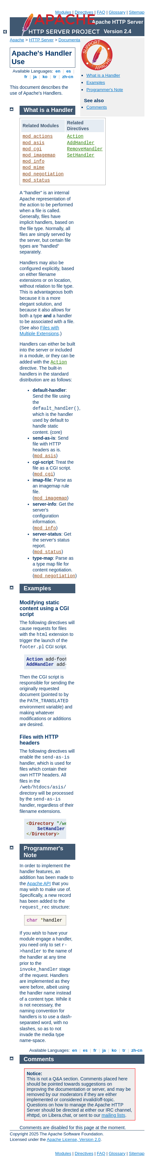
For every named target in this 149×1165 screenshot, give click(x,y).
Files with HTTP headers (39, 740)
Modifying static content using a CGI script (44, 608)
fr (26, 76)
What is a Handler (103, 75)
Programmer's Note (104, 89)
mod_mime (33, 167)
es (68, 71)
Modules (63, 12)
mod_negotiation (43, 174)
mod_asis (33, 142)
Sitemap (136, 12)
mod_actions (37, 136)
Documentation (72, 39)
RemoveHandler (85, 149)
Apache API (39, 883)
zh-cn (67, 76)
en (58, 71)
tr (55, 76)
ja (35, 76)
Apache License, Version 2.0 (73, 1139)
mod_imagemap (38, 155)
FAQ (101, 12)
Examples (95, 82)
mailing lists (113, 1115)
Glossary (117, 12)
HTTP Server (41, 39)
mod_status (36, 180)
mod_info (33, 161)
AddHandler (81, 142)
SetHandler (81, 155)
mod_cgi (32, 149)
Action (75, 136)
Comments (96, 107)
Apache (17, 39)
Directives (84, 12)
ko (45, 76)
